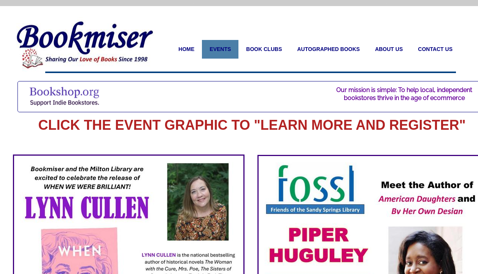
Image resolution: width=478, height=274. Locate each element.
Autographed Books (328, 49)
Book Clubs (264, 49)
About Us (389, 49)
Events (220, 49)
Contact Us (435, 49)
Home (186, 49)
